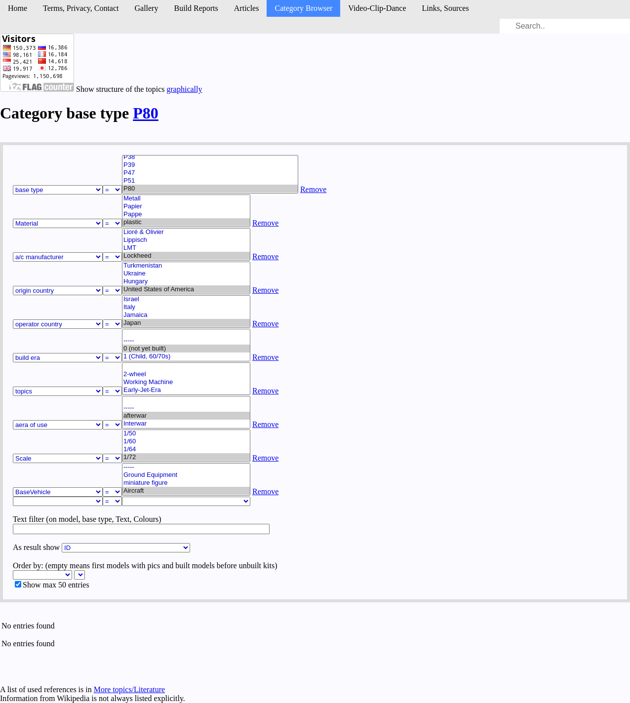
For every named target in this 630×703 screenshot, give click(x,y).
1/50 (186, 433)
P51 (210, 181)
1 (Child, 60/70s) (186, 356)
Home (17, 8)
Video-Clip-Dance (377, 8)
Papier (186, 206)
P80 (145, 113)
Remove (313, 189)
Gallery (146, 8)
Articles (246, 8)
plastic (186, 222)
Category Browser (303, 8)
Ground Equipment (186, 475)
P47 (210, 173)
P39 (210, 165)
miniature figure (186, 483)
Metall (186, 198)
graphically (184, 89)
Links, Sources (445, 8)
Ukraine (186, 273)
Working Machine (186, 382)
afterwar (186, 416)
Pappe (186, 214)
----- (186, 341)
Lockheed (186, 256)
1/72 (186, 457)
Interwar (186, 424)
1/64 (186, 449)
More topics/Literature (129, 689)
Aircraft (186, 491)
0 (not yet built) (186, 348)
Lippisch (186, 240)
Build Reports (196, 8)
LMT (186, 248)
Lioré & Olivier (186, 232)
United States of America (186, 289)
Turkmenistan (186, 266)
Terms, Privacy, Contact (80, 8)
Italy (186, 307)
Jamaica (186, 315)
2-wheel (186, 374)
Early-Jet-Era (186, 390)
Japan (186, 323)
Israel (186, 299)
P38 (210, 157)
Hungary (186, 281)
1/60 (186, 441)
